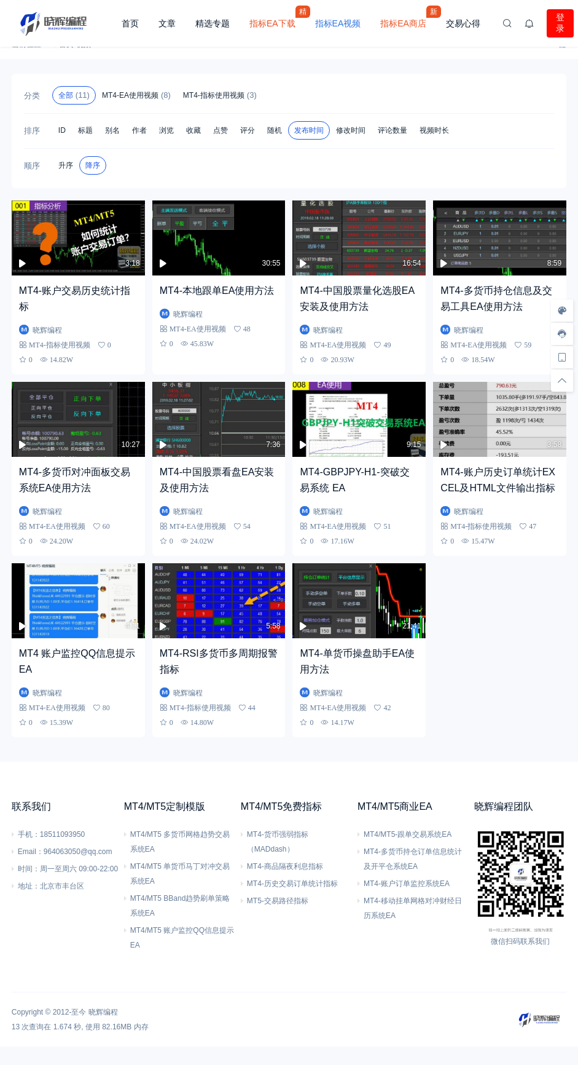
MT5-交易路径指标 (277, 901)
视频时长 (434, 130)
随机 (274, 130)
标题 (85, 130)
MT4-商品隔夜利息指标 (285, 866)
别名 (112, 130)
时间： (29, 869)
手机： (29, 834)
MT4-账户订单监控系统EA (407, 883)
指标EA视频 (338, 23)
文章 (167, 23)
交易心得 (463, 23)
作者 (139, 130)
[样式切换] (562, 310)
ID (62, 130)
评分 (247, 130)
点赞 (220, 130)
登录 (560, 22)
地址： (29, 886)
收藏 (193, 130)
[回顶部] (562, 381)
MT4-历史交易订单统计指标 (292, 883)
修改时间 (350, 130)
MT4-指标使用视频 (220, 95)
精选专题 (212, 23)
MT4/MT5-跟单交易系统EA (407, 834)
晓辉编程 (103, 1012)
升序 (65, 165)
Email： (31, 851)
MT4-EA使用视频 (136, 95)
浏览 (166, 130)
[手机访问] (562, 357)
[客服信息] (562, 334)
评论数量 (392, 130)
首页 (130, 23)
